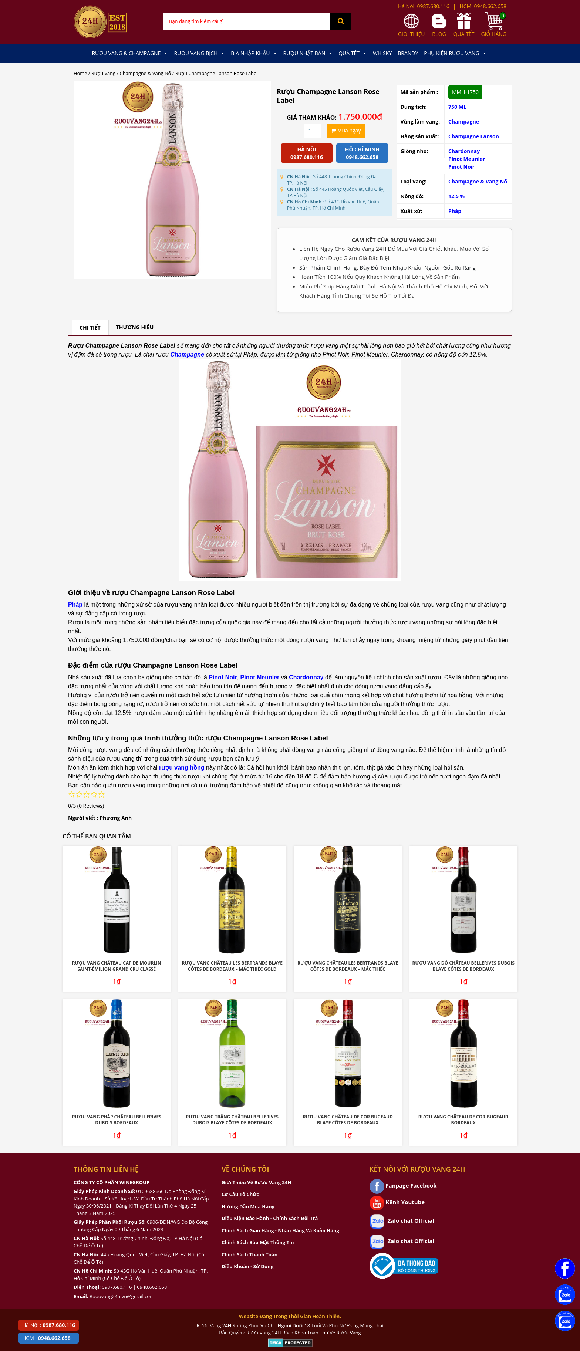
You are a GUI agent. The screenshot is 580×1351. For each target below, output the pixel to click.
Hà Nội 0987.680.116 (306, 153)
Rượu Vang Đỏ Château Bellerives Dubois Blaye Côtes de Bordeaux (463, 966)
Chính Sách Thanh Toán (249, 1254)
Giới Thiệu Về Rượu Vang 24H (256, 1182)
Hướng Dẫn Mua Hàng (248, 1206)
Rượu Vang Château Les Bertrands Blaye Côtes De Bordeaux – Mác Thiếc (347, 966)
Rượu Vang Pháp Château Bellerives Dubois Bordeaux (116, 1120)
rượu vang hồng (182, 767)
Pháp (454, 211)
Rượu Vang (103, 73)
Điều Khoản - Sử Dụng (247, 1266)
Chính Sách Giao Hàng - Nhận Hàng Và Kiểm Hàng (280, 1230)
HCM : (46, 1337)
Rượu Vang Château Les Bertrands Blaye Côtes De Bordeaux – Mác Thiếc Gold (232, 966)
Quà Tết (352, 53)
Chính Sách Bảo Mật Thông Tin (258, 1242)
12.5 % (456, 196)
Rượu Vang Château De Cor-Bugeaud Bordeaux (463, 1120)
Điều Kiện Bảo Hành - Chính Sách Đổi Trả (270, 1218)
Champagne (463, 121)
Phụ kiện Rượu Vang (455, 53)
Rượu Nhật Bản (308, 53)
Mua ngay (346, 130)
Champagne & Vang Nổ (145, 73)
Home (80, 73)
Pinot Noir (461, 166)
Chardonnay (464, 151)
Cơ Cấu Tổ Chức (240, 1194)
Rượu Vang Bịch (199, 53)
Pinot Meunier (466, 158)
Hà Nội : (48, 1324)
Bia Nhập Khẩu (254, 53)
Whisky (382, 53)
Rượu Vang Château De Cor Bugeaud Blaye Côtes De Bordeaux (348, 1120)
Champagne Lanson (473, 136)
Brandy (408, 53)
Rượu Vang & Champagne (130, 53)
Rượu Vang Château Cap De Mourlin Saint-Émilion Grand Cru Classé (116, 966)
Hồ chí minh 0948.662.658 (362, 153)
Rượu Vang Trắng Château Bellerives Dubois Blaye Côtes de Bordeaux (232, 1120)
